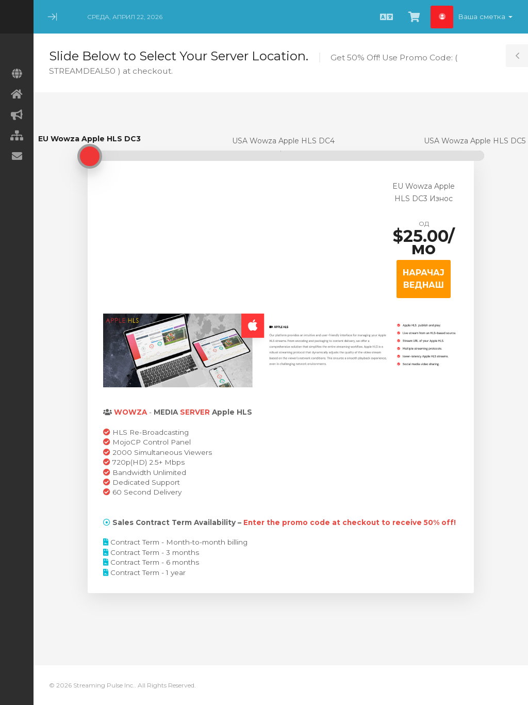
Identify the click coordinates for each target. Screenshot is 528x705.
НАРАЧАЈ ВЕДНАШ (423, 279)
